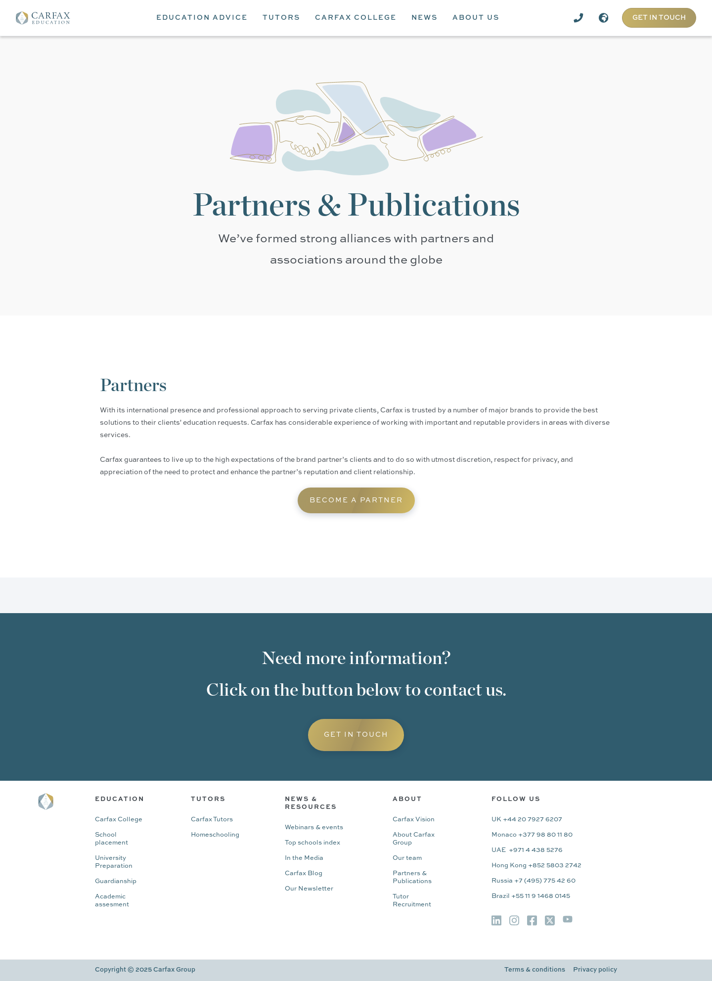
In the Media (304, 858)
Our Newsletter (309, 889)
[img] (496, 920)
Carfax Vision (414, 819)
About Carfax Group (414, 839)
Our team (407, 858)
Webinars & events (314, 827)
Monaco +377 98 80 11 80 (532, 835)
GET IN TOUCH (659, 17)
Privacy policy (595, 970)
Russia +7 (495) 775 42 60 (533, 881)
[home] (50, 18)
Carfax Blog (303, 873)
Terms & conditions (534, 970)
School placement (111, 839)
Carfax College (118, 819)
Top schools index (312, 843)
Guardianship (115, 881)
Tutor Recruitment (412, 900)
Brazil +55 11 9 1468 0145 (530, 896)
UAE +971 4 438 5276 (527, 850)
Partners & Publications (412, 877)
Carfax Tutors (212, 819)
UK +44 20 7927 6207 (526, 819)
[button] (202, 18)
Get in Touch (356, 734)
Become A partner (356, 500)
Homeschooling (215, 835)
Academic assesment (112, 900)
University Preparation (114, 862)
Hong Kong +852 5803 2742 (536, 865)
